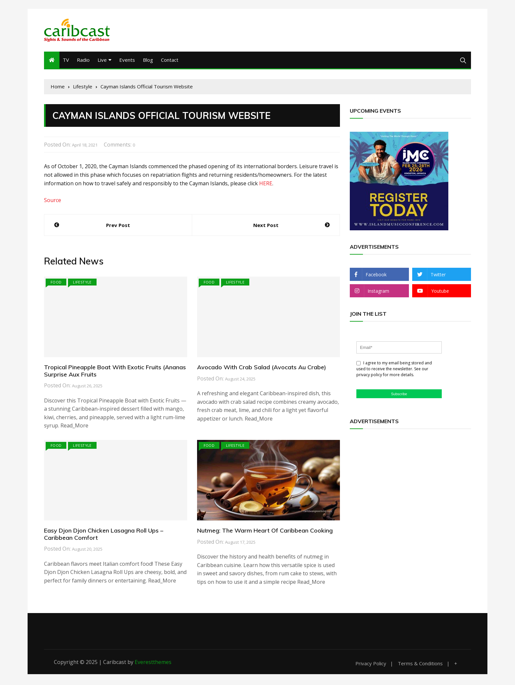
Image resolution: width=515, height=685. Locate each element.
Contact (169, 60)
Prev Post (118, 226)
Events (127, 60)
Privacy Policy (370, 664)
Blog (148, 60)
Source (52, 201)
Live (102, 60)
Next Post (266, 226)
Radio (83, 60)
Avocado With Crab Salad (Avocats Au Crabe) (261, 368)
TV (66, 60)
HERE (265, 184)
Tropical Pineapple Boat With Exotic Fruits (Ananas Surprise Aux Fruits (115, 371)
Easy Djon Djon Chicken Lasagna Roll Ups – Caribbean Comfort (103, 535)
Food (56, 283)
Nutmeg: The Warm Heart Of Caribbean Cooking (265, 531)
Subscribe (399, 395)
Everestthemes (153, 662)
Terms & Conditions (420, 664)
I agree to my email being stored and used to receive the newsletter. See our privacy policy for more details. (394, 369)
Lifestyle (82, 283)
